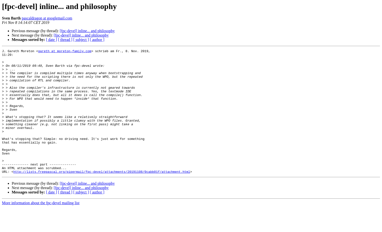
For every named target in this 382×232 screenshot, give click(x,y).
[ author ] (97, 40)
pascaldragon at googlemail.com (47, 18)
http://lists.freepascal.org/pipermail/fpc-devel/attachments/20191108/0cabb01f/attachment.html (101, 196)
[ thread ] (65, 40)
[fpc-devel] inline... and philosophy (87, 31)
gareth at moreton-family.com (64, 51)
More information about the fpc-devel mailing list (40, 228)
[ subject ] (81, 40)
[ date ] (51, 40)
